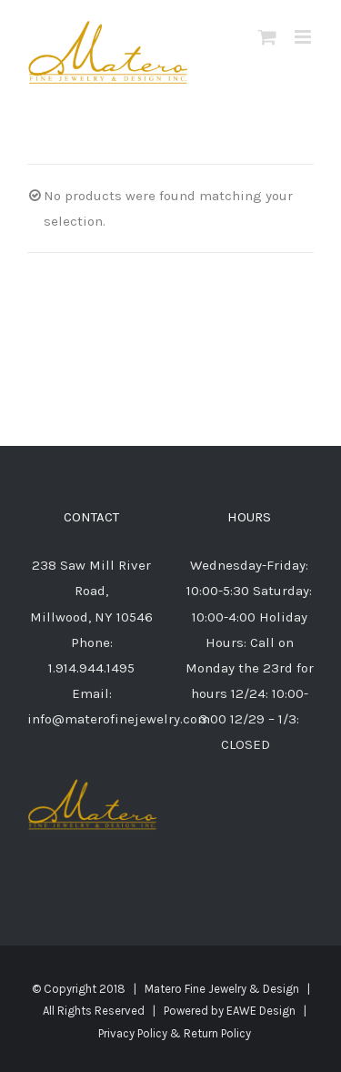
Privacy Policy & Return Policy (174, 1033)
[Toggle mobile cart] (267, 36)
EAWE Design (261, 1010)
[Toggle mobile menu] (304, 36)
